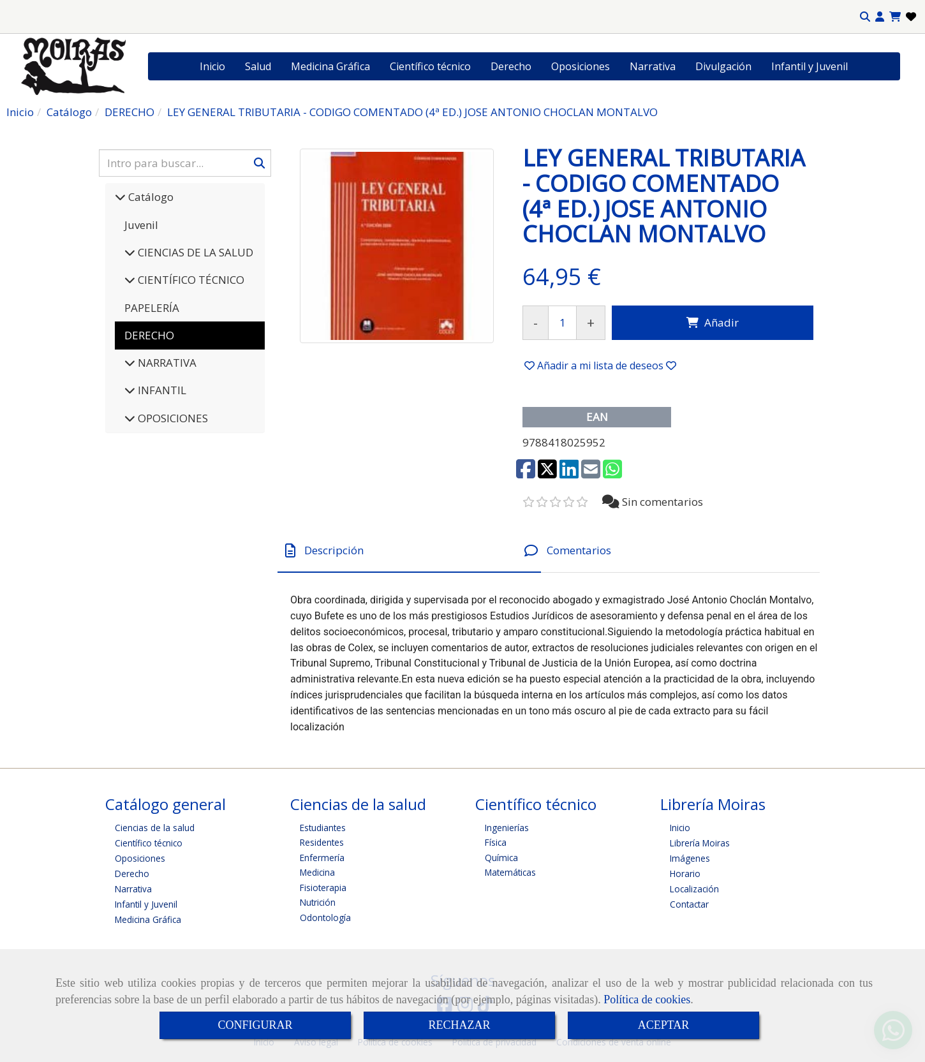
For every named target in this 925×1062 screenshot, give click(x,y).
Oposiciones (580, 66)
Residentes (322, 842)
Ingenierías (507, 828)
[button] (880, 17)
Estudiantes (323, 828)
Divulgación (723, 66)
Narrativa (653, 66)
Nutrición (318, 902)
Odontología (325, 917)
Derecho (511, 66)
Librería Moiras (700, 843)
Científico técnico (430, 66)
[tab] (409, 551)
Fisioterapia (323, 887)
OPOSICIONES (171, 418)
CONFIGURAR (255, 1025)
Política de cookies (646, 999)
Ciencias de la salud (155, 828)
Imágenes (690, 858)
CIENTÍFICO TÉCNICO (189, 279)
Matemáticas (510, 872)
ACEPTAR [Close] (664, 1025)
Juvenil (141, 225)
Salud (258, 66)
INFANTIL (160, 390)
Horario (685, 873)
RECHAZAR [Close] (459, 1025)
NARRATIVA (165, 362)
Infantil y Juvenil (809, 66)
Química (501, 858)
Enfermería (322, 858)
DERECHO (149, 335)
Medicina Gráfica (330, 66)
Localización (694, 889)
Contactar (689, 904)
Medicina (317, 872)
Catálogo (150, 196)
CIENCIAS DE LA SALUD (194, 252)
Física (496, 842)
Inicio (212, 66)
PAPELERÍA (151, 307)
